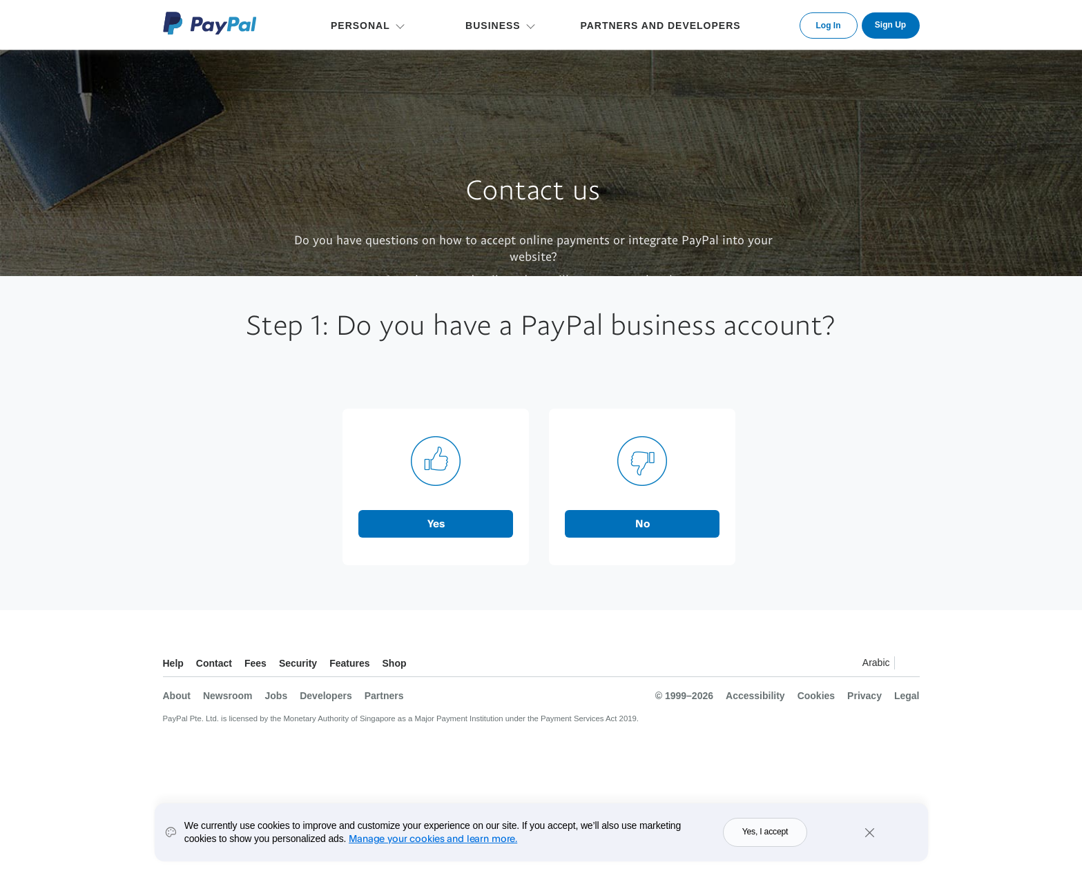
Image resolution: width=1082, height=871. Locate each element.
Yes (436, 523)
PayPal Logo (210, 23)
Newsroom (228, 695)
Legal (907, 695)
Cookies (816, 695)
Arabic (876, 662)
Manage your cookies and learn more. (433, 850)
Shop (395, 663)
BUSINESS (493, 25)
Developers (325, 695)
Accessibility (755, 695)
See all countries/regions (909, 665)
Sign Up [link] (890, 25)
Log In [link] (828, 25)
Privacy (864, 695)
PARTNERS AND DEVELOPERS (660, 25)
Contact (214, 663)
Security (298, 663)
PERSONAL (360, 25)
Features (349, 663)
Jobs (276, 695)
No (642, 523)
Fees (255, 663)
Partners (384, 695)
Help (173, 663)
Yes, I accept (765, 844)
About (177, 695)
